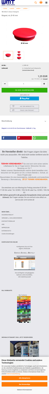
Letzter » (25, 8)
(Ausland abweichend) (28, 70)
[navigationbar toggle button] (46, 2)
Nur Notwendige (24, 384)
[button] (5, 83)
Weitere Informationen (24, 390)
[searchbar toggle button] (35, 2)
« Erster (5, 8)
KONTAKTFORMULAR (8, 221)
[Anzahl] (24, 83)
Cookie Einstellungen (8, 234)
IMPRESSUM (5, 227)
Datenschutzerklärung (13, 374)
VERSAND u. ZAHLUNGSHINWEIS (12, 218)
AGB (3, 224)
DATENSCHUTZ (6, 231)
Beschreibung (7, 121)
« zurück (11, 8)
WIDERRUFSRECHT (7, 215)
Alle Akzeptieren (24, 378)
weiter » (18, 8)
